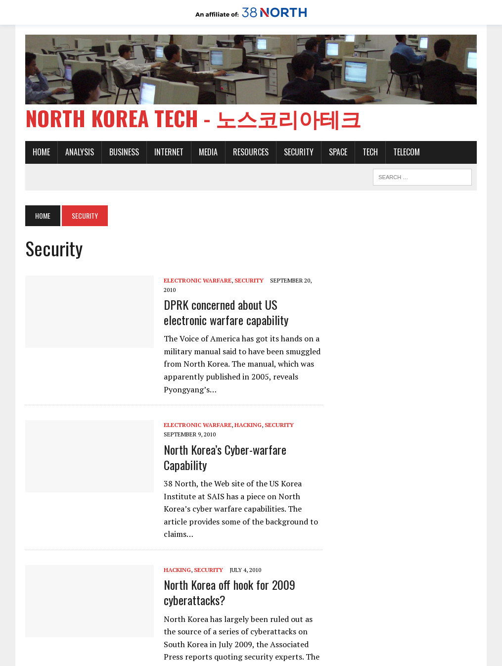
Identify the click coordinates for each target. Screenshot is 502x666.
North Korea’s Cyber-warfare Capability (225, 457)
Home (41, 152)
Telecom (406, 152)
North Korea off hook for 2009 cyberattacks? (229, 592)
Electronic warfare (197, 280)
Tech (370, 152)
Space (338, 152)
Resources (251, 152)
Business (124, 152)
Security (299, 152)
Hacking (248, 424)
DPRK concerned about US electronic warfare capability (226, 312)
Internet (168, 152)
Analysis (79, 152)
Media (208, 152)
